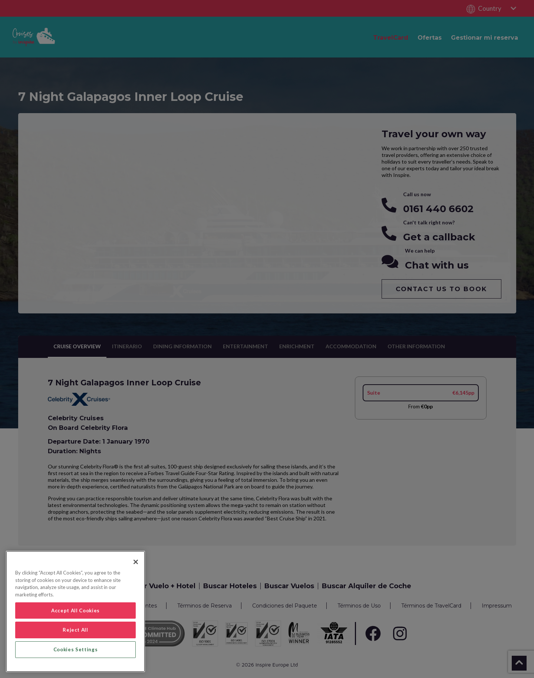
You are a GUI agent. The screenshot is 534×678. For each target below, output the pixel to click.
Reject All (75, 630)
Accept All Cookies (75, 610)
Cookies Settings (75, 649)
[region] (75, 611)
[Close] (136, 562)
